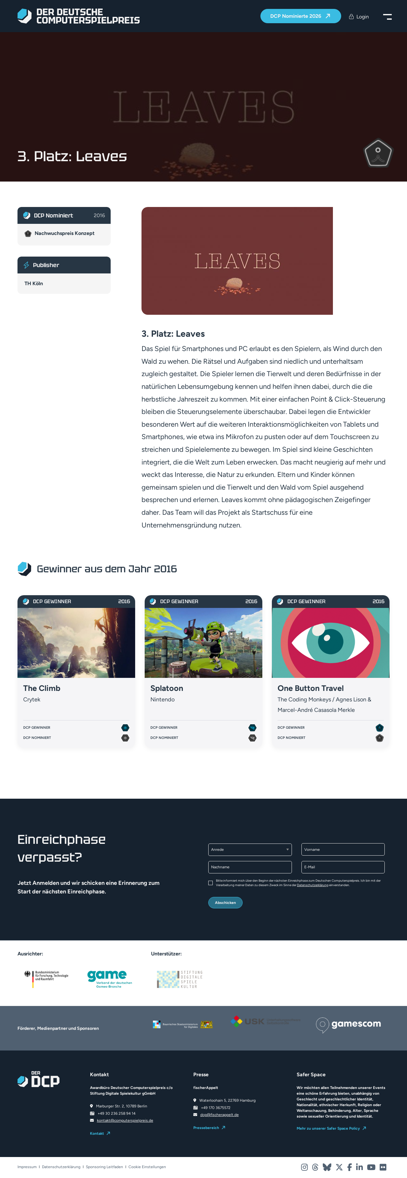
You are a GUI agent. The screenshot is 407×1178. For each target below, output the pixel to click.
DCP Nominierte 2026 (296, 16)
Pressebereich (206, 1128)
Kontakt (97, 1133)
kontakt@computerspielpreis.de (125, 1120)
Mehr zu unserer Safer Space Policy (328, 1128)
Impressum (27, 1167)
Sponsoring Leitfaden (104, 1167)
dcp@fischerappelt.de (219, 1115)
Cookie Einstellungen (147, 1167)
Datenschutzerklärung (312, 885)
